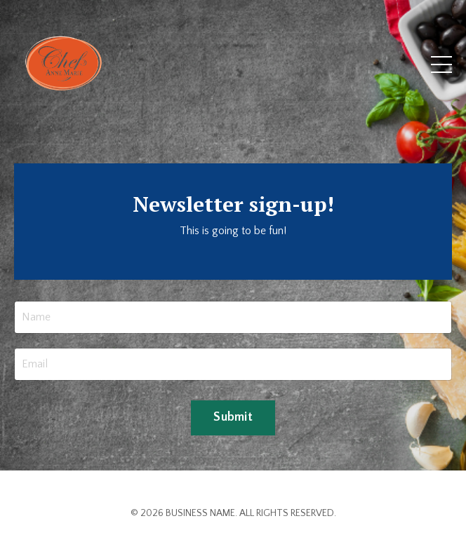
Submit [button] (233, 417)
